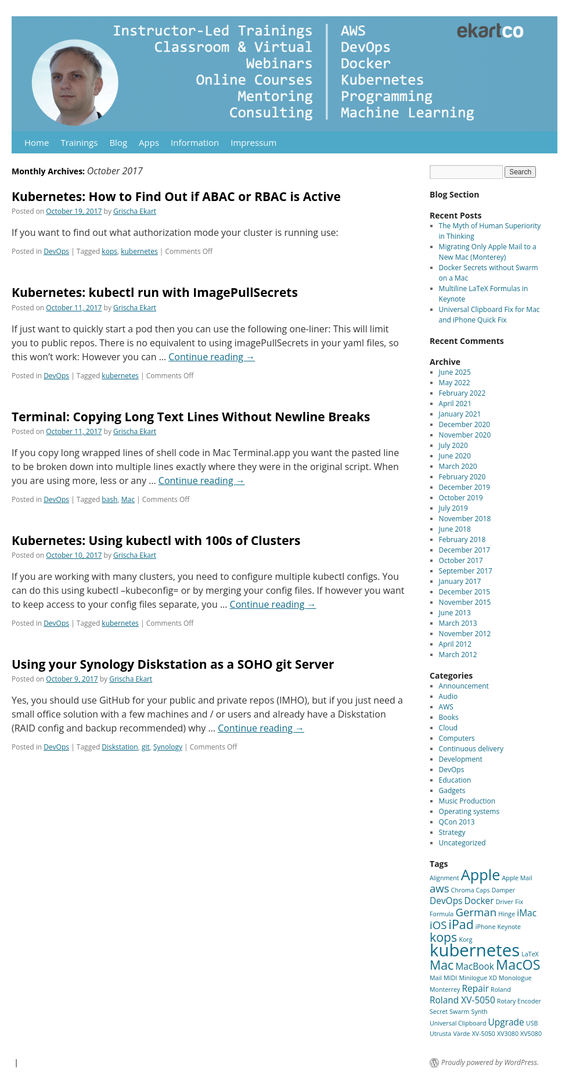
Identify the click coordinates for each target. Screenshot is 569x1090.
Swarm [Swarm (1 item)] (459, 1011)
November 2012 (465, 634)
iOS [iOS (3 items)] (438, 924)
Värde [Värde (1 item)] (461, 1034)
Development (460, 759)
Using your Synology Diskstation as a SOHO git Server (173, 664)
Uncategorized (462, 843)
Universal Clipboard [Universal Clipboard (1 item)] (458, 1023)
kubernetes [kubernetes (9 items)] (475, 950)
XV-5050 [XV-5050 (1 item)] (483, 1034)
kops (109, 251)
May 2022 (454, 383)
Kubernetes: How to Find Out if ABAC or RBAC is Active (176, 196)
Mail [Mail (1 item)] (436, 978)
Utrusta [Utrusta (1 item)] (440, 1034)
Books (449, 717)
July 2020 (453, 445)
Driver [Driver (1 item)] (504, 902)
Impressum (253, 142)
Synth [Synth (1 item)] (479, 1011)
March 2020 (458, 466)
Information (195, 142)
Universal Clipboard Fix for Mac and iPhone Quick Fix (489, 314)
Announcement (464, 686)
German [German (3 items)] (475, 912)
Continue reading (211, 356)
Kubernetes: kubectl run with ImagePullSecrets (155, 292)
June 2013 (455, 613)
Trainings (79, 142)
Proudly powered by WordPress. (490, 1062)
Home (36, 142)
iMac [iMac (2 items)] (526, 912)
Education (455, 780)
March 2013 (458, 623)
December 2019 (465, 487)
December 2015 (465, 592)
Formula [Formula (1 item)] (441, 914)
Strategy (452, 832)
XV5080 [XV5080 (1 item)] (531, 1034)
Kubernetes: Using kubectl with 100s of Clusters (156, 540)
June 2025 (455, 372)
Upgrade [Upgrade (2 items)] (506, 1022)
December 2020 (465, 424)
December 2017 (465, 550)
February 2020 (462, 477)
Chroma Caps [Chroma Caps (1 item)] (470, 890)
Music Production (467, 801)
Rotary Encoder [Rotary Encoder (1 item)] (519, 1001)
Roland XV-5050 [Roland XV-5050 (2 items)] (462, 1000)
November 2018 (465, 519)
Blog (118, 142)
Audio (448, 696)
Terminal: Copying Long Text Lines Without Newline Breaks (191, 416)
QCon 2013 (457, 822)
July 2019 (453, 508)
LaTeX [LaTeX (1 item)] (530, 954)
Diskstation (120, 747)
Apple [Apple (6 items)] (480, 874)
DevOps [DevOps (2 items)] (446, 900)
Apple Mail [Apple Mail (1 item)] (517, 878)
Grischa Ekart (134, 211)
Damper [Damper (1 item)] (503, 890)
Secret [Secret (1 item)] (439, 1011)
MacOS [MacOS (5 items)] (518, 964)
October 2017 (461, 560)
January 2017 (460, 581)
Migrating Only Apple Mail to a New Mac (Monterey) (487, 252)
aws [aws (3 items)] (439, 888)
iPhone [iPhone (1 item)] (486, 927)
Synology (167, 747)
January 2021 (460, 414)
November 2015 (465, 602)
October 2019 (461, 498)
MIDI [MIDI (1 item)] (450, 978)
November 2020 (465, 435)
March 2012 (458, 654)
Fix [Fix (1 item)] (519, 902)
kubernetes (139, 251)
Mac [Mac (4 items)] (441, 964)
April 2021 (455, 403)
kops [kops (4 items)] (443, 936)
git (146, 747)
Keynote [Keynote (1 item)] (509, 927)
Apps (149, 142)
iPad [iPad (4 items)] (461, 924)
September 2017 (465, 571)
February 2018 (462, 539)
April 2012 (455, 644)
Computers (457, 738)
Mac (128, 499)
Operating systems (469, 811)
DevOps (56, 251)
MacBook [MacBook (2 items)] (474, 966)
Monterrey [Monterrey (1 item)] (445, 989)
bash (109, 499)
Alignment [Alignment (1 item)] (444, 878)
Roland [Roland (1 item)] (501, 989)
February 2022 (462, 393)
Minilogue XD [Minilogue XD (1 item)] (478, 978)
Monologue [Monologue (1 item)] (515, 978)
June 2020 (455, 456)
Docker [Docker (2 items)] (479, 900)
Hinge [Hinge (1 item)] (506, 914)
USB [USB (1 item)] (532, 1023)
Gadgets (452, 790)
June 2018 (455, 529)
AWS (446, 707)
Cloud (448, 728)
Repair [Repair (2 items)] (475, 988)
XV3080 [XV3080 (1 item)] (507, 1034)
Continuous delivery (471, 749)
